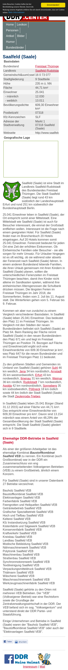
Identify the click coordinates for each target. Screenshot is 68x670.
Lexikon (22, 24)
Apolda (7, 385)
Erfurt (38, 375)
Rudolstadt (30, 382)
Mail (42, 666)
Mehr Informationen (16, 12)
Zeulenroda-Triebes (27, 396)
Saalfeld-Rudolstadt (48, 70)
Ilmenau (25, 378)
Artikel (10, 35)
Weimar (57, 378)
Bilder (21, 35)
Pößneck (34, 389)
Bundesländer (15, 47)
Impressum (30, 666)
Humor (10, 41)
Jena (22, 371)
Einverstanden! (53, 5)
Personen (12, 30)
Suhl (55, 367)
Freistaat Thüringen (47, 66)
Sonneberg (50, 385)
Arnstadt (56, 371)
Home (10, 24)
